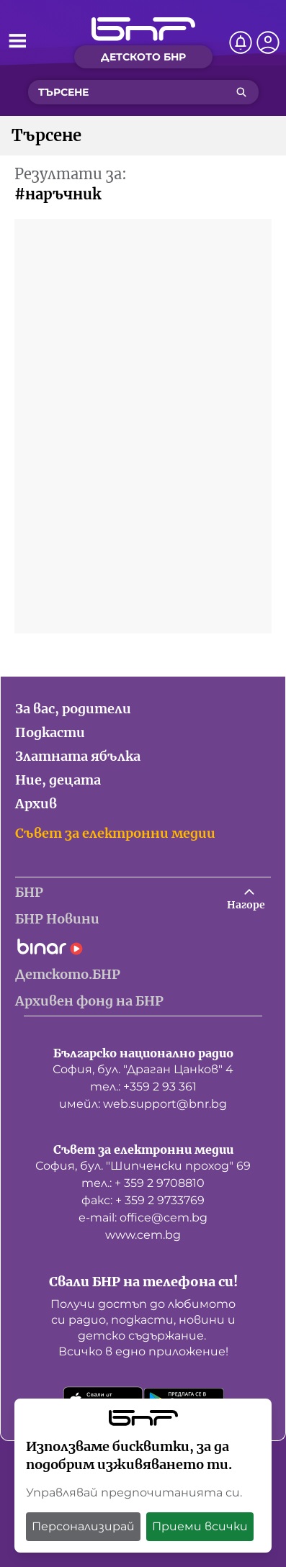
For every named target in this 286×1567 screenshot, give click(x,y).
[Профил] (268, 42)
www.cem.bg (143, 1235)
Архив (36, 803)
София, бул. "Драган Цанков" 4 (143, 1069)
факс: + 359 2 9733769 (143, 1200)
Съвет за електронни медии (115, 833)
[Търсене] (241, 92)
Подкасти (50, 732)
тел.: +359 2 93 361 (143, 1086)
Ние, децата (58, 780)
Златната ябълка (77, 756)
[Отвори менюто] (17, 40)
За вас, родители (73, 708)
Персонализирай (83, 1526)
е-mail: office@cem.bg (143, 1217)
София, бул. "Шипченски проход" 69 (143, 1166)
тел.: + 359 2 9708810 (143, 1183)
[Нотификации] (240, 42)
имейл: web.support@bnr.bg (143, 1104)
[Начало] (143, 29)
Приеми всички (200, 1526)
